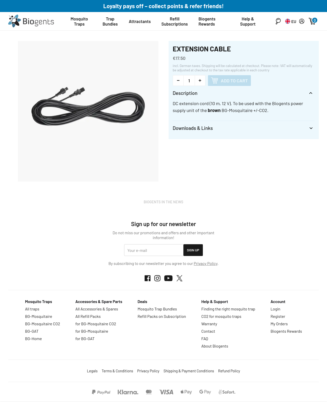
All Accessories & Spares (96, 308)
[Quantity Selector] (189, 80)
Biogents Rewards (206, 21)
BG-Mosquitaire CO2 (42, 323)
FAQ (204, 338)
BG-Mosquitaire (38, 316)
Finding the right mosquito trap (228, 308)
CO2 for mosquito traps (221, 316)
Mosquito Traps (79, 21)
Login (275, 308)
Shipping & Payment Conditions (189, 370)
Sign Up (193, 250)
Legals (92, 370)
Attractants (140, 21)
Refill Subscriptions (174, 21)
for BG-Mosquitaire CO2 (95, 323)
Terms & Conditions (117, 370)
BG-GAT (32, 331)
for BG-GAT (85, 338)
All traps (32, 308)
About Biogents (214, 345)
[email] (153, 250)
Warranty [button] (209, 323)
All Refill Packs (88, 316)
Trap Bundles (110, 21)
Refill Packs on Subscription (161, 316)
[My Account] (301, 21)
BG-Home (33, 338)
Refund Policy (229, 370)
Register (278, 316)
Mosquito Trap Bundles (157, 308)
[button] (278, 21)
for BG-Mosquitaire (91, 331)
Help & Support (247, 21)
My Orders (279, 323)
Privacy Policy (205, 263)
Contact (208, 331)
